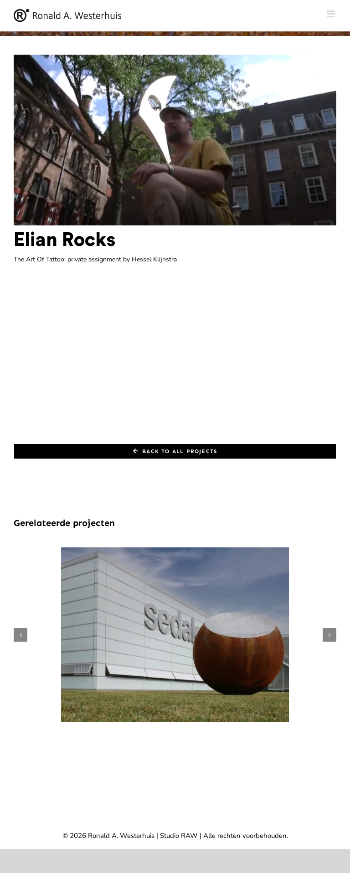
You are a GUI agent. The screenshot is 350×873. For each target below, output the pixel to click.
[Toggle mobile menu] (331, 14)
